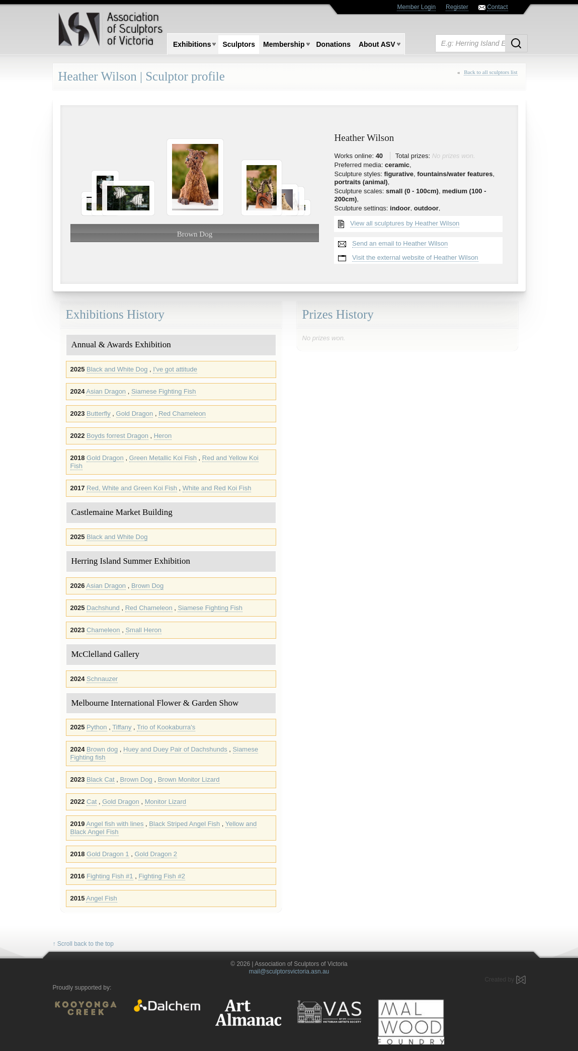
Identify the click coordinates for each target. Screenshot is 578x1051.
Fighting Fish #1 (110, 876)
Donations (333, 44)
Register (457, 7)
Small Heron (143, 630)
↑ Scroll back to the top (83, 943)
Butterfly (99, 413)
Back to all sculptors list (490, 72)
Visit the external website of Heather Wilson (415, 257)
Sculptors (238, 44)
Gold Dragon (134, 413)
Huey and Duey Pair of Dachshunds (175, 749)
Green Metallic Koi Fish (163, 458)
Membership (283, 44)
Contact (497, 7)
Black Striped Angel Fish (184, 824)
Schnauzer (102, 679)
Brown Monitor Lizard (189, 779)
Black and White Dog (117, 369)
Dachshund (103, 608)
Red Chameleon (182, 413)
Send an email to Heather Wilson (400, 243)
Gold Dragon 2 (155, 854)
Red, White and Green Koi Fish (132, 488)
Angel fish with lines (114, 824)
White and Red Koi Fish (217, 488)
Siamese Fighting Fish (163, 391)
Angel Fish (101, 898)
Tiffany (121, 727)
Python (97, 727)
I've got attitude (175, 369)
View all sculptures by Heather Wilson (404, 223)
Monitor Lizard (165, 801)
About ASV (377, 44)
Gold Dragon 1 (108, 854)
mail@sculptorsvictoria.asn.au (289, 971)
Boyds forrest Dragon (117, 435)
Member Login (416, 7)
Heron (163, 435)
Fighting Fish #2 (161, 876)
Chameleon (103, 630)
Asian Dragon (106, 391)
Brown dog (102, 749)
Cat (92, 801)
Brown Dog (147, 585)
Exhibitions (192, 44)
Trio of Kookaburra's (166, 727)
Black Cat (101, 779)
